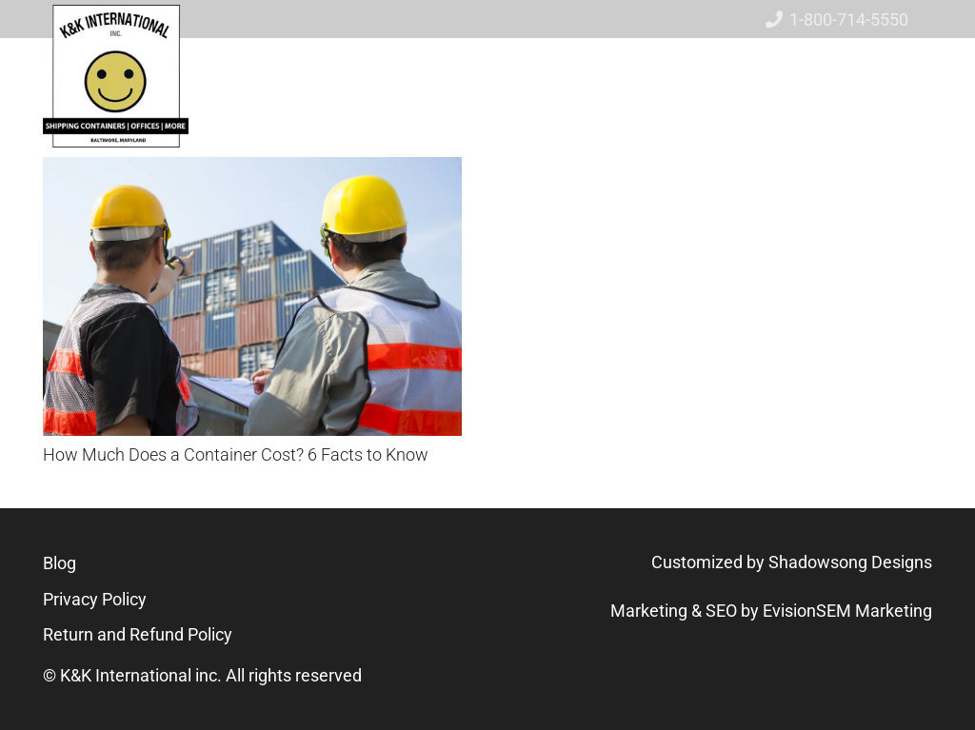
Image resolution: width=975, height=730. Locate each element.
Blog (59, 563)
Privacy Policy (95, 599)
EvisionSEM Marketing (847, 611)
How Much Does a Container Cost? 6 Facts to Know (235, 454)
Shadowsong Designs (850, 562)
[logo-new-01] (116, 76)
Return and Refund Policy (137, 634)
